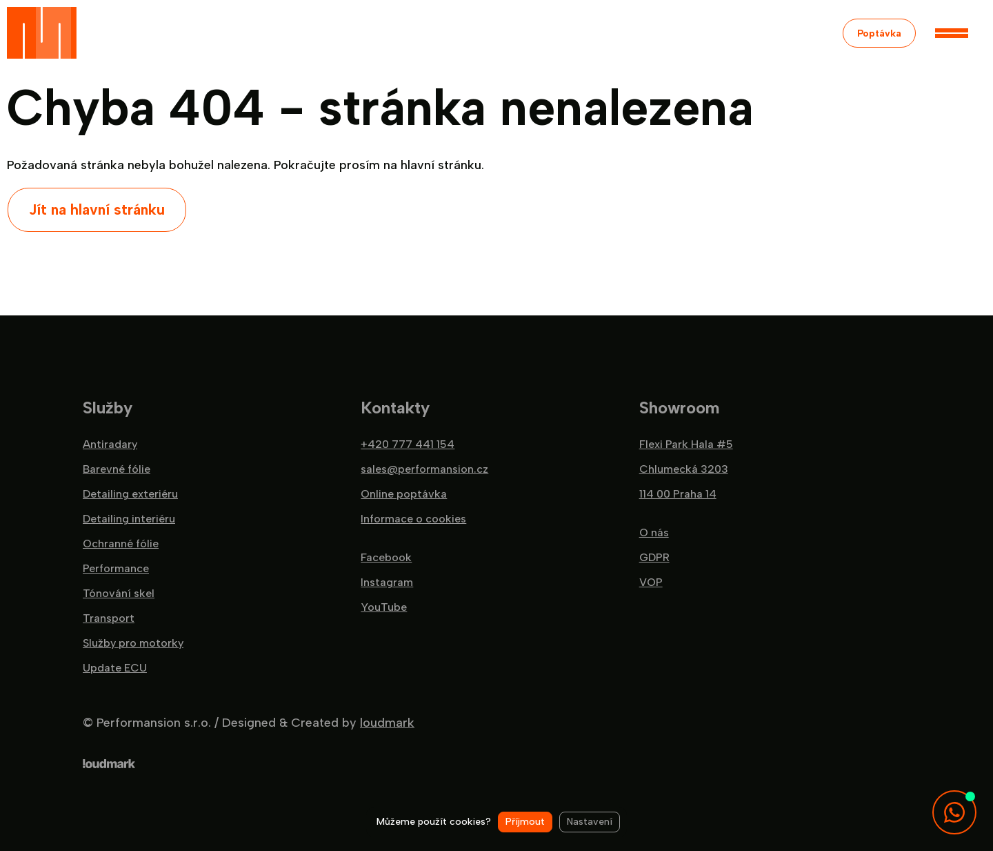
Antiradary (110, 444)
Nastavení (589, 822)
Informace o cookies (413, 519)
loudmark (387, 722)
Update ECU (115, 668)
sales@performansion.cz (424, 469)
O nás (654, 532)
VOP (651, 582)
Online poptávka (404, 494)
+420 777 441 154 (407, 444)
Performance (116, 568)
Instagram (387, 582)
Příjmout (525, 822)
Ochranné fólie (121, 543)
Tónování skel (118, 593)
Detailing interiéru (129, 519)
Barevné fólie (116, 469)
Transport (108, 618)
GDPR (654, 557)
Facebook (386, 557)
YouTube (384, 607)
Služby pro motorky (133, 643)
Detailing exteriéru (130, 494)
